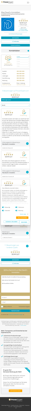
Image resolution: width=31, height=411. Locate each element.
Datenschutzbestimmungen (15, 314)
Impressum (27, 405)
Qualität (4, 71)
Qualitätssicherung (14, 405)
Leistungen (5, 76)
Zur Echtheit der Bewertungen (15, 34)
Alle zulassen (22, 217)
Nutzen (4, 73)
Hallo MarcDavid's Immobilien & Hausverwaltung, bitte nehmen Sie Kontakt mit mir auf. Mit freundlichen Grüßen (15, 284)
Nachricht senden (15, 310)
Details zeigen (23, 214)
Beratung (4, 80)
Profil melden (23, 325)
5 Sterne (18, 56)
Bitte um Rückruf (8, 306)
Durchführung (6, 78)
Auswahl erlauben (11, 222)
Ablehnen (24, 222)
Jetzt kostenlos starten (15, 390)
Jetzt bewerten (15, 37)
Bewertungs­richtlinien (6, 405)
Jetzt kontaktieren (15, 45)
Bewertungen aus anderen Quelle (23, 29)
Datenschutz (21, 405)
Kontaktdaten (19, 50)
